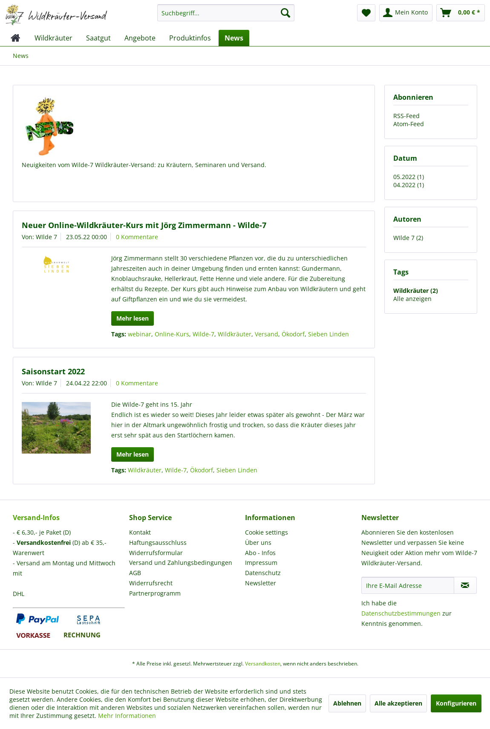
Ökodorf (293, 334)
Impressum (261, 562)
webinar (139, 334)
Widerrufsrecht (151, 583)
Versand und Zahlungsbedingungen (180, 562)
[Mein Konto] (405, 12)
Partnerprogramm (155, 593)
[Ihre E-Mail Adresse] (407, 585)
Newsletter (260, 583)
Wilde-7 (203, 334)
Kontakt (140, 532)
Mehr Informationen (127, 716)
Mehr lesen (132, 318)
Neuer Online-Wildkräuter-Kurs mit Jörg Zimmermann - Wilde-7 (144, 225)
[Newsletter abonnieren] (465, 585)
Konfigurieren (456, 703)
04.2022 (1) (408, 185)
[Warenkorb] (460, 12)
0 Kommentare (137, 237)
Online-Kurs (172, 334)
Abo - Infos (260, 553)
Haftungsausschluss (158, 542)
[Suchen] (285, 12)
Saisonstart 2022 (53, 371)
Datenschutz (263, 573)
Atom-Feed (408, 124)
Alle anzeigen (412, 299)
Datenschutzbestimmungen (401, 613)
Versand (266, 334)
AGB (135, 573)
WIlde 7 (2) (408, 238)
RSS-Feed (406, 116)
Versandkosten (262, 663)
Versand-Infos (36, 517)
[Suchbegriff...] (225, 12)
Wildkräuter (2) (415, 290)
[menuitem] (225, 16)
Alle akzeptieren (398, 703)
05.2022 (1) (408, 177)
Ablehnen (347, 703)
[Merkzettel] (366, 12)
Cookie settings (266, 532)
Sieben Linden (328, 334)
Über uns (258, 542)
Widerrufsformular (156, 553)
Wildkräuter (234, 334)
